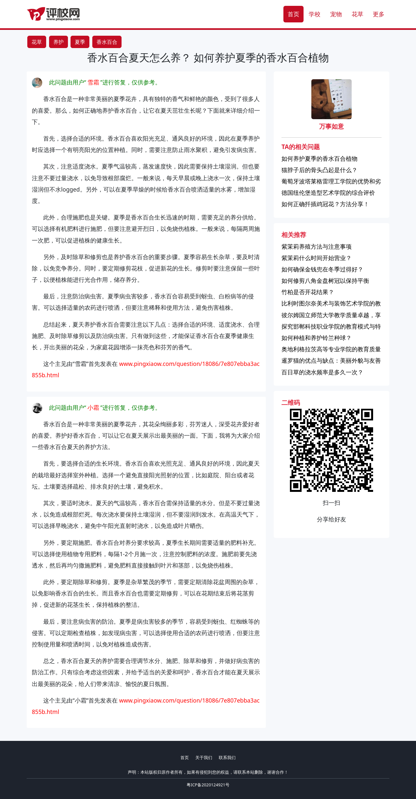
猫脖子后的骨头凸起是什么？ (319, 170)
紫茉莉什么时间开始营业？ (316, 258)
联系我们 (227, 757)
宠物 (336, 14)
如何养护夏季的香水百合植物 (319, 158)
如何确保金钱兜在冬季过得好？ (322, 269)
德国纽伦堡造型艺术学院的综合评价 (328, 192)
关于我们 (203, 757)
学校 (314, 14)
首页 (293, 14)
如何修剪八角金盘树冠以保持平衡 (325, 280)
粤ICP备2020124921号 (208, 785)
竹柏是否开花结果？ (307, 292)
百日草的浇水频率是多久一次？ (322, 372)
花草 (357, 14)
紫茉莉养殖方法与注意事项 (316, 246)
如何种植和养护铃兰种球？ (316, 338)
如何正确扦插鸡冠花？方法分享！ (325, 204)
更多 (378, 14)
